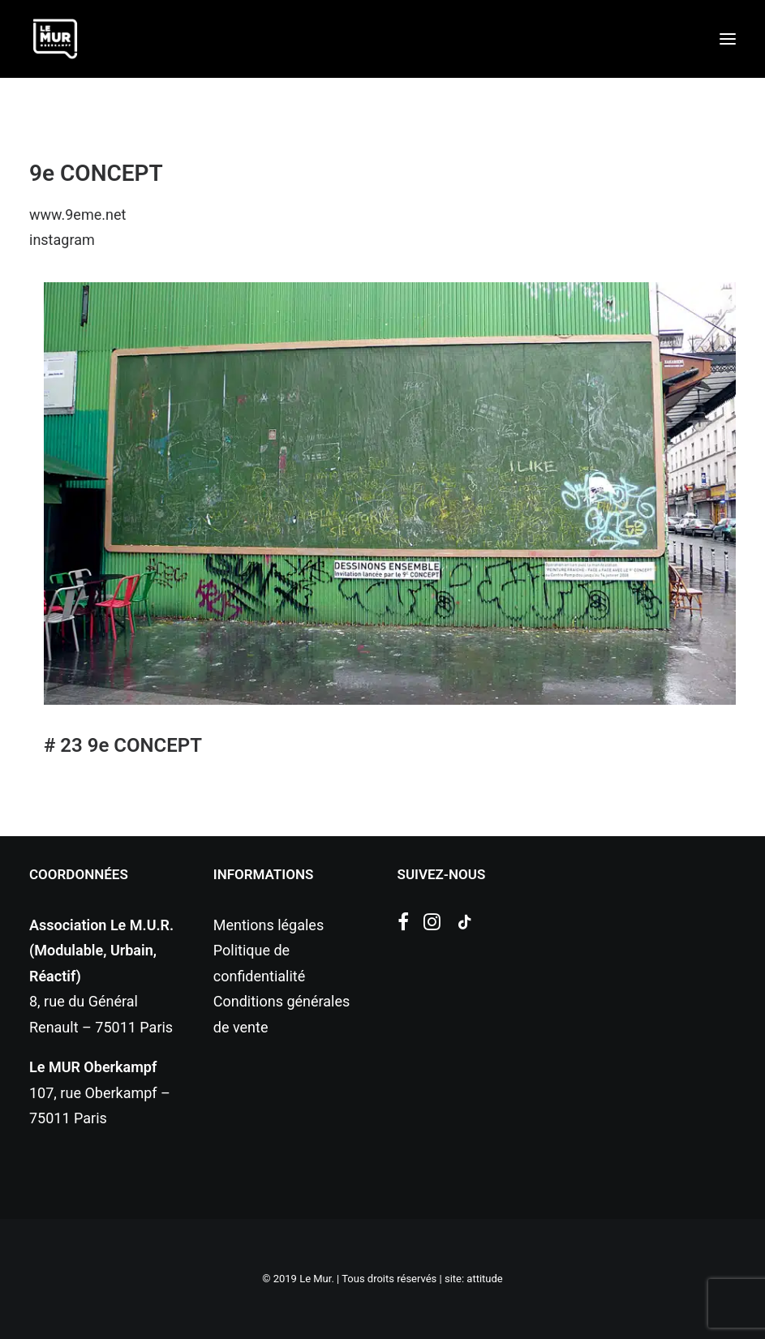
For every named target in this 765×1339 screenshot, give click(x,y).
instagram (62, 239)
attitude (484, 1278)
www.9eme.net (77, 214)
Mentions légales (268, 924)
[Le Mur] (55, 39)
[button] (727, 39)
